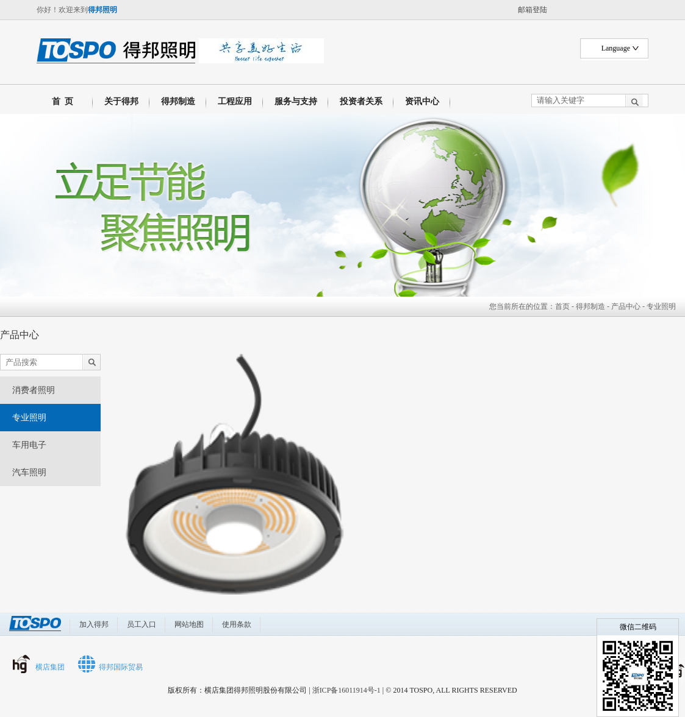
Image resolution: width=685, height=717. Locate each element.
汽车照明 (29, 472)
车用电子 (29, 445)
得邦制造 (178, 101)
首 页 (60, 101)
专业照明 (29, 417)
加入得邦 (94, 624)
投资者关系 (361, 101)
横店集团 (50, 667)
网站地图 (189, 624)
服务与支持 (295, 101)
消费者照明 (33, 390)
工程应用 (235, 101)
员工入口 (141, 624)
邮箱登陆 (532, 9)
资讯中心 (422, 101)
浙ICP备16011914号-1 (346, 690)
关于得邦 (121, 101)
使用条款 (236, 624)
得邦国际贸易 (121, 667)
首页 (562, 306)
